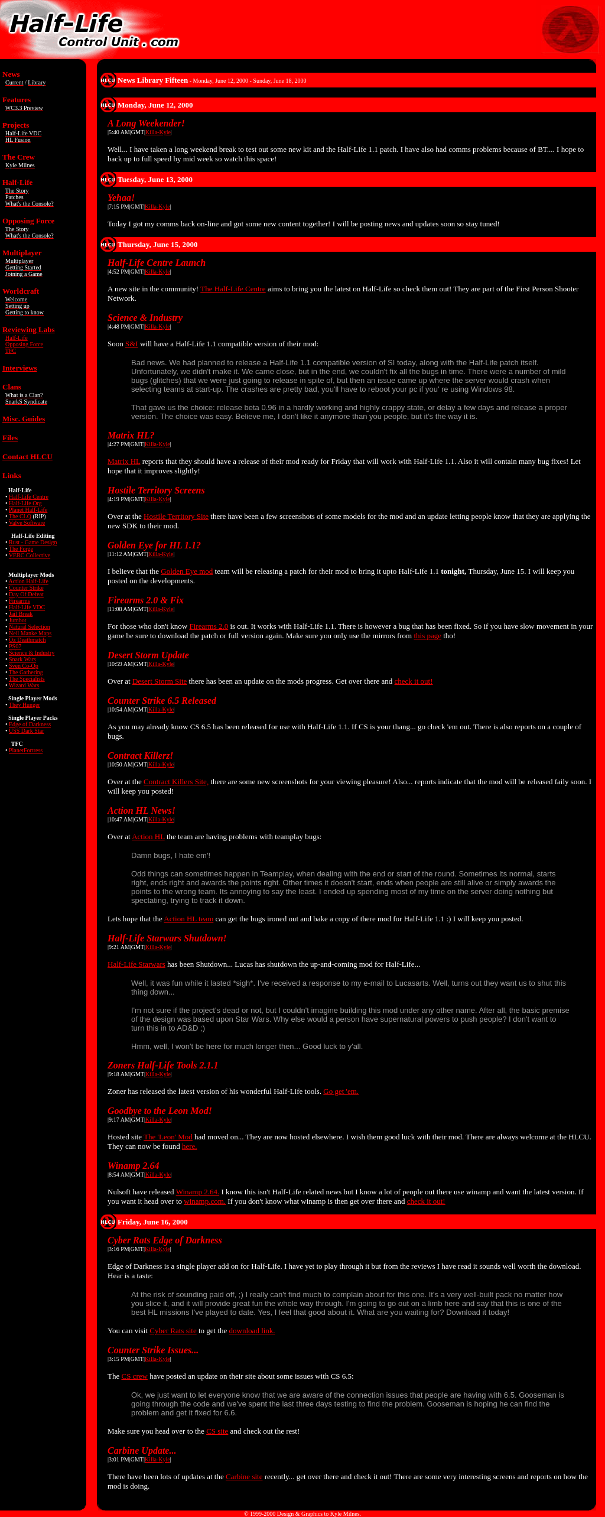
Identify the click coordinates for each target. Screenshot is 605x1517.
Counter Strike (26, 587)
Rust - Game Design (33, 542)
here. (189, 1146)
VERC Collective (29, 555)
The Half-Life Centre (232, 288)
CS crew (134, 1376)
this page (427, 635)
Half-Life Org (25, 503)
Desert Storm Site (159, 681)
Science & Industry (31, 652)
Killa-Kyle (158, 132)
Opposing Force (24, 344)
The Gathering (26, 672)
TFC (10, 350)
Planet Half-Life (28, 509)
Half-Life (16, 337)
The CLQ (20, 516)
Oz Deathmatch (27, 639)
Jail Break (20, 613)
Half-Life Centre (28, 496)
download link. (252, 1330)
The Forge (21, 548)
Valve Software (27, 522)
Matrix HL (124, 461)
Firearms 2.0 (208, 626)
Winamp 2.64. (198, 1191)
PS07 (15, 646)
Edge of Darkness (30, 724)
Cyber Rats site (172, 1330)
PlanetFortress (26, 750)
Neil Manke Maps (30, 633)
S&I (131, 343)
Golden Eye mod (187, 571)
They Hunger (24, 704)
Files (10, 437)
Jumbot (17, 620)
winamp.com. (205, 1201)
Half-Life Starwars (136, 964)
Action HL (148, 836)
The (27, 678)
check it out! (414, 681)
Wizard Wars (24, 685)
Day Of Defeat (26, 594)
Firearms (19, 600)
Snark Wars (22, 659)
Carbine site (244, 1476)
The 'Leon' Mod (168, 1136)
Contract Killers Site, (176, 781)
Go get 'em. (341, 1091)
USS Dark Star (26, 730)
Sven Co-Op (23, 665)
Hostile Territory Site (176, 516)
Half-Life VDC (27, 607)
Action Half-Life (28, 581)
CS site (217, 1431)
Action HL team (188, 918)
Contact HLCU (27, 456)
